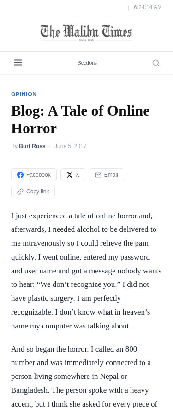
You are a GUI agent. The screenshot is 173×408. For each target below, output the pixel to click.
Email (106, 175)
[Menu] (18, 63)
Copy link (33, 191)
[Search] (156, 63)
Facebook (34, 175)
